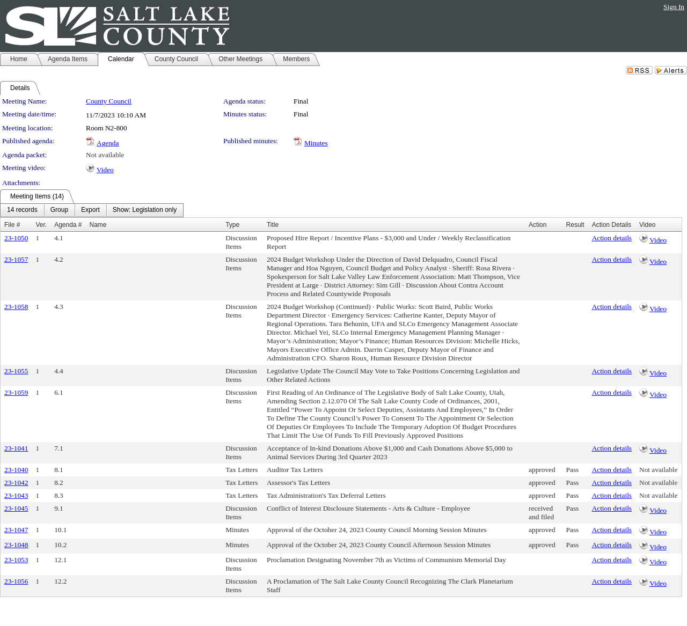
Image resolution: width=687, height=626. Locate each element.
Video (105, 170)
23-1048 (16, 545)
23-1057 (16, 259)
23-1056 (16, 581)
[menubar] (92, 210)
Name (98, 225)
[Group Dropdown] (59, 210)
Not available (105, 155)
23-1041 (16, 448)
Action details (612, 238)
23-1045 (16, 508)
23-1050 (16, 238)
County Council (108, 101)
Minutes (316, 143)
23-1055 (16, 371)
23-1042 (16, 482)
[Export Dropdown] (90, 210)
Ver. (41, 225)
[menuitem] (22, 210)
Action (537, 225)
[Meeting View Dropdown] (144, 210)
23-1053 (16, 560)
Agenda (108, 143)
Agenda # (68, 225)
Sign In (673, 7)
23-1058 (16, 307)
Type (232, 225)
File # (12, 225)
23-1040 (16, 470)
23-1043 (16, 495)
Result (575, 225)
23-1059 (16, 392)
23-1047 (16, 530)
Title (273, 225)
